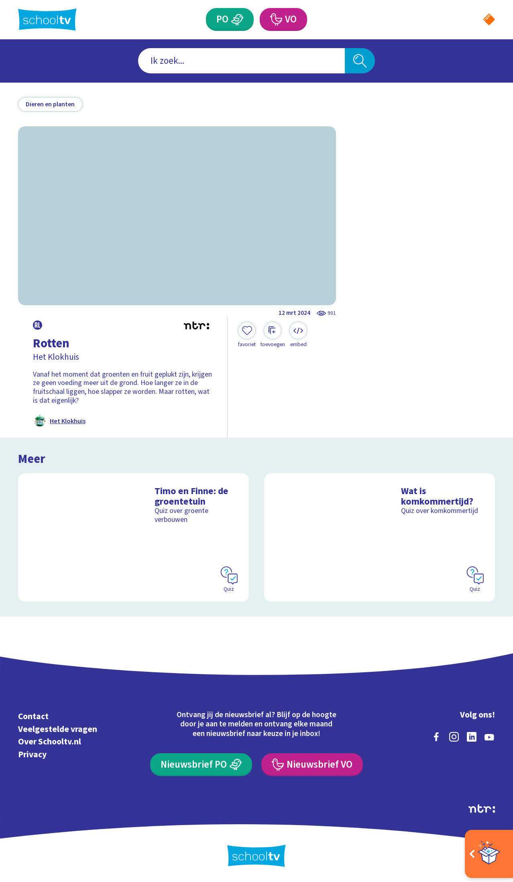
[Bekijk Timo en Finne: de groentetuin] (133, 537)
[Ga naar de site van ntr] (481, 808)
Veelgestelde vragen (57, 729)
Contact (33, 716)
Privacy (32, 754)
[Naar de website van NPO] (489, 19)
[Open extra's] (489, 854)
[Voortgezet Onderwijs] (275, 19)
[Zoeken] (360, 60)
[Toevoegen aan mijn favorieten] (247, 335)
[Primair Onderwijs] (238, 19)
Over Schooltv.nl (49, 742)
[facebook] (436, 737)
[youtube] (489, 737)
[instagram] (454, 737)
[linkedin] (471, 737)
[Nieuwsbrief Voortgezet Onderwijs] (312, 764)
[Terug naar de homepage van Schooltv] (47, 19)
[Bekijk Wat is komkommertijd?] (379, 537)
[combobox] (241, 60)
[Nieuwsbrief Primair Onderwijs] (201, 764)
